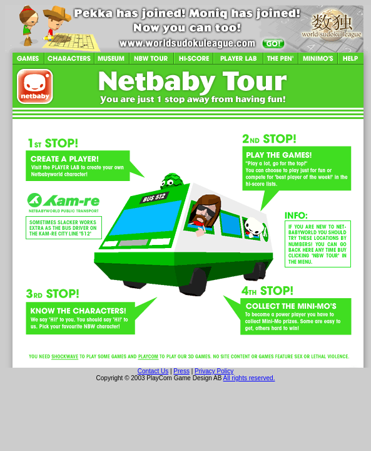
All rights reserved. (249, 378)
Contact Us (153, 371)
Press (181, 371)
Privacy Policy (214, 371)
